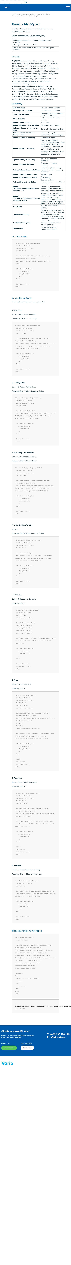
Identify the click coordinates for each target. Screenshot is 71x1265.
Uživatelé (17, 14)
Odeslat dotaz (9, 1048)
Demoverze (27, 1048)
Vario (33, 14)
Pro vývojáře (41, 14)
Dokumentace (26, 14)
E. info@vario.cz (56, 1037)
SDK (47, 14)
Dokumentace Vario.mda (20, 16)
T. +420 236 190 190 (58, 1034)
